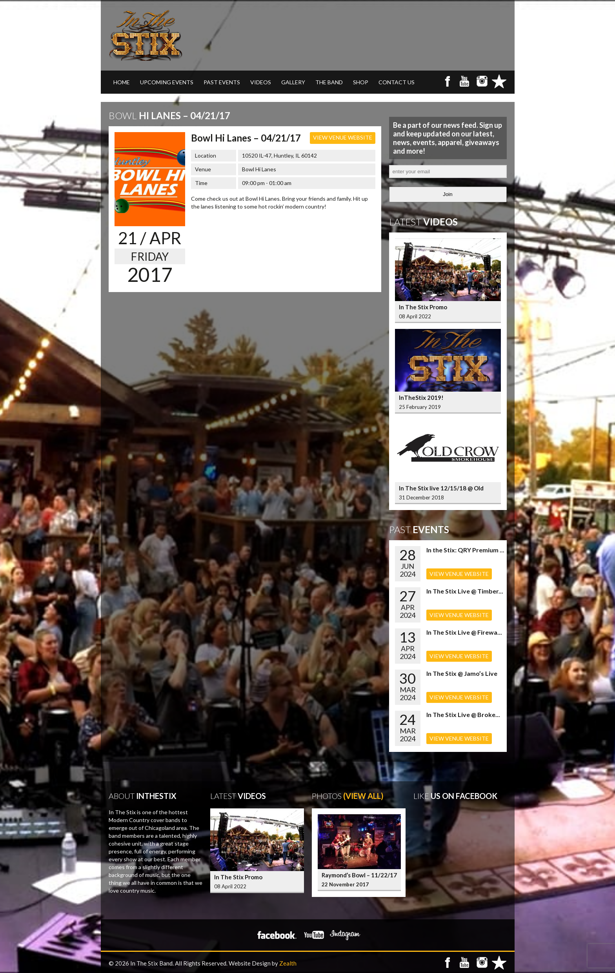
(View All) (363, 796)
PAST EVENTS (222, 82)
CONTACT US (396, 82)
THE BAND (329, 82)
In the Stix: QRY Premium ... (465, 550)
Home (121, 82)
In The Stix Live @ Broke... (463, 714)
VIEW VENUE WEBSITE (342, 137)
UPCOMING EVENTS (166, 82)
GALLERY (293, 82)
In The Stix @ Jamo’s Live (461, 673)
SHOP (360, 82)
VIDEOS (260, 82)
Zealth (288, 963)
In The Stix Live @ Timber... (464, 591)
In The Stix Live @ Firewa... (464, 632)
